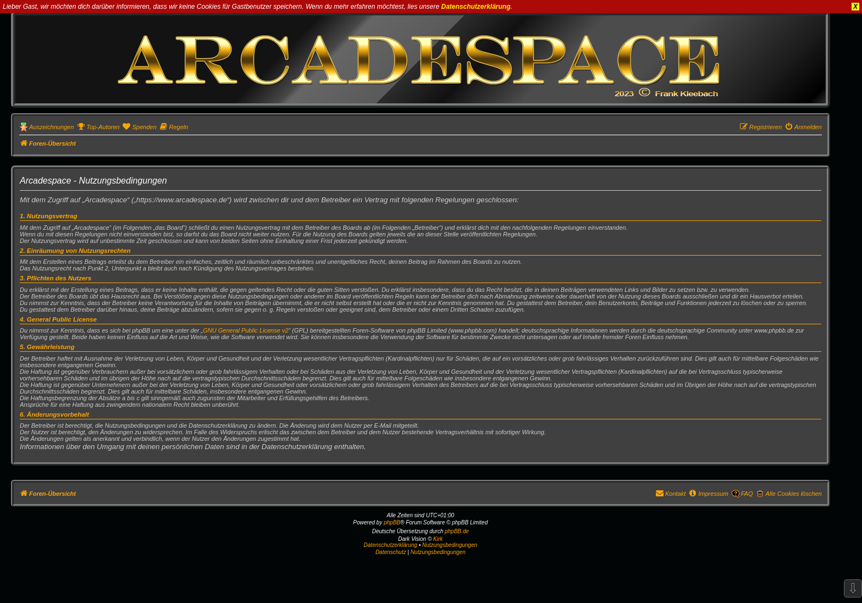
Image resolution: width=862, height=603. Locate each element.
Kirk (438, 539)
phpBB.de (457, 531)
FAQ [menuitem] (747, 493)
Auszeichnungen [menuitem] (51, 127)
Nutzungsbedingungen (449, 545)
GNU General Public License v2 (245, 330)
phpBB (392, 522)
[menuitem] (97, 127)
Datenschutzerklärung (476, 6)
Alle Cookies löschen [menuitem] (793, 493)
